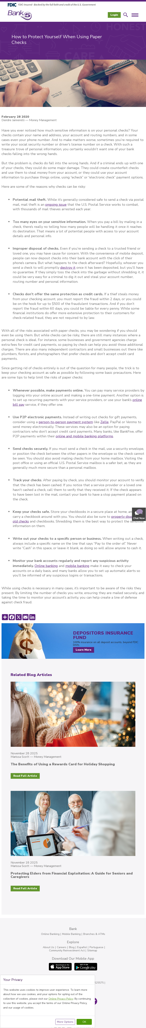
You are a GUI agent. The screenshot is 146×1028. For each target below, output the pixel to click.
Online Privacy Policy (60, 999)
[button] (139, 514)
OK (84, 1022)
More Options (65, 1022)
